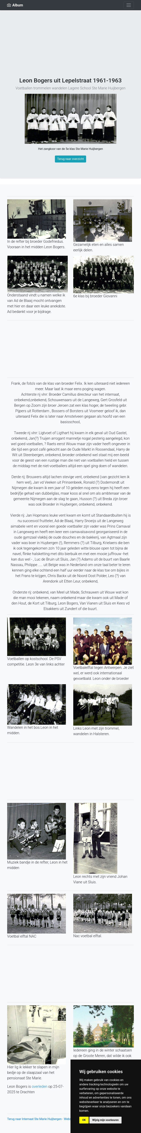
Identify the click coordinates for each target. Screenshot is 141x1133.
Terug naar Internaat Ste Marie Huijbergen (34, 1119)
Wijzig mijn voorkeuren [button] (105, 1120)
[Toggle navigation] (129, 5)
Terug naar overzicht (70, 159)
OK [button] (84, 1120)
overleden (39, 1086)
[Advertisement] (70, 49)
